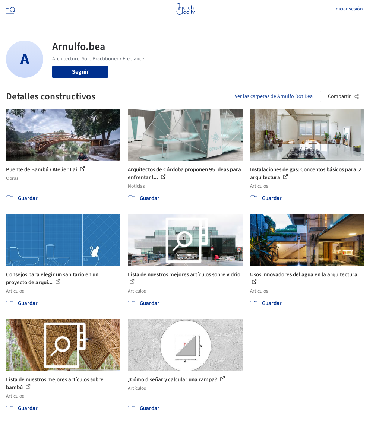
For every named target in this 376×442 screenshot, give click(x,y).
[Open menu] (9, 9)
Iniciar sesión (348, 9)
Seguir (80, 72)
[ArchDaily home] (185, 9)
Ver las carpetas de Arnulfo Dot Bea (274, 96)
